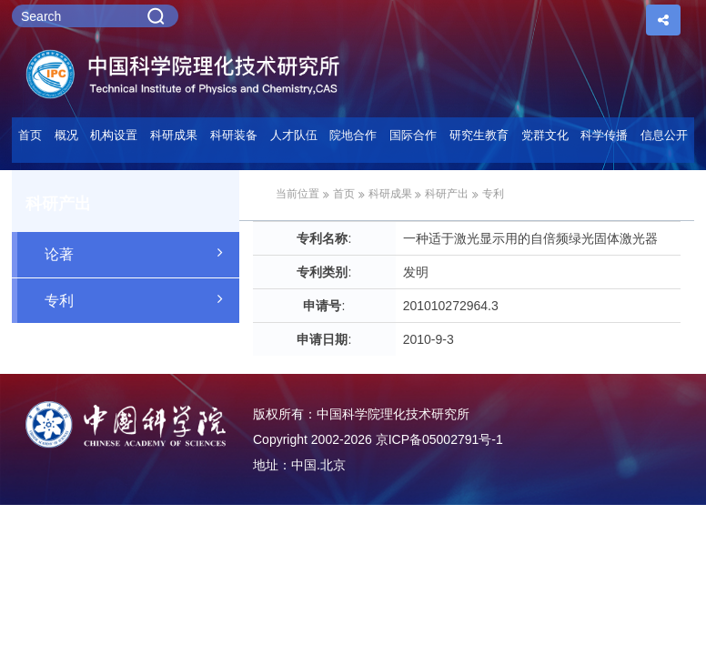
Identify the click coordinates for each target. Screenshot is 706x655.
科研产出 (447, 193)
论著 (142, 253)
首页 (30, 135)
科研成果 (390, 193)
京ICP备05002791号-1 (439, 439)
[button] (234, 140)
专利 (142, 299)
